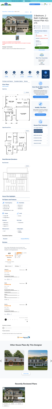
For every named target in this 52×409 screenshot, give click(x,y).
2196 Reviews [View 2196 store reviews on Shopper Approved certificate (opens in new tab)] (10, 257)
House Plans (4, 11)
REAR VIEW (12, 404)
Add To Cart (42, 47)
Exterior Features (38, 140)
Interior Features (38, 138)
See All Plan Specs (45, 74)
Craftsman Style (11, 11)
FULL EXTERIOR (6, 404)
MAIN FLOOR (19, 404)
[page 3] (10, 320)
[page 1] (6, 320)
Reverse (29, 33)
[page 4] (12, 320)
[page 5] (15, 320)
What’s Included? (42, 50)
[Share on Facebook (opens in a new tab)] (8, 279)
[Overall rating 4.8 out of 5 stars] (9, 256)
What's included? (5, 86)
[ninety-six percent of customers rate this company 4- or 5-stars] (9, 261)
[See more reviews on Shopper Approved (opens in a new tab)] (11, 279)
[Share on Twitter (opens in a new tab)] (9, 279)
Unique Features (37, 143)
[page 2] (8, 320)
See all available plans (35, 1)
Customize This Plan (40, 114)
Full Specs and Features (7, 81)
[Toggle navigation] (49, 4)
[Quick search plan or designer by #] (34, 4)
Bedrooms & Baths (38, 135)
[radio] (21, 254)
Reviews (26, 81)
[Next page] (17, 320)
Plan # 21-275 (21, 398)
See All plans (26, 373)
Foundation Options (18, 81)
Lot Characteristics (38, 127)
